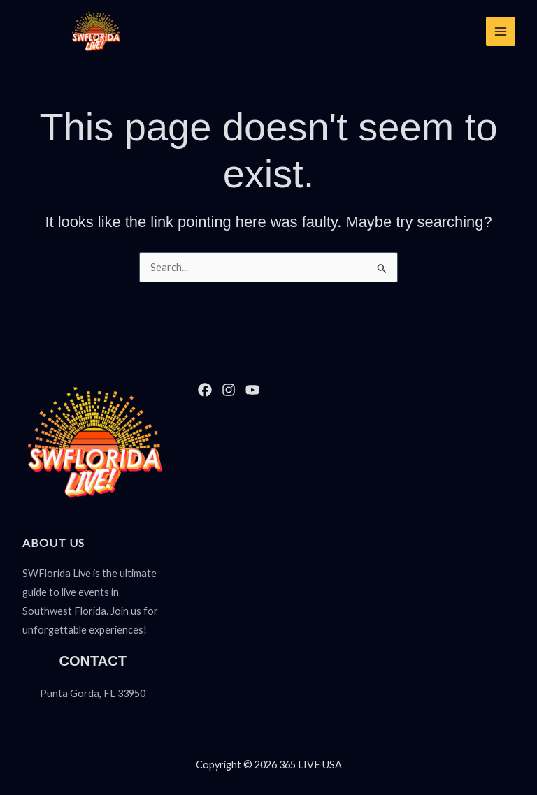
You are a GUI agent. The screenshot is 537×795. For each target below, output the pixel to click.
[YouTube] (252, 390)
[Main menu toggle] (500, 31)
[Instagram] (229, 390)
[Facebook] (205, 390)
